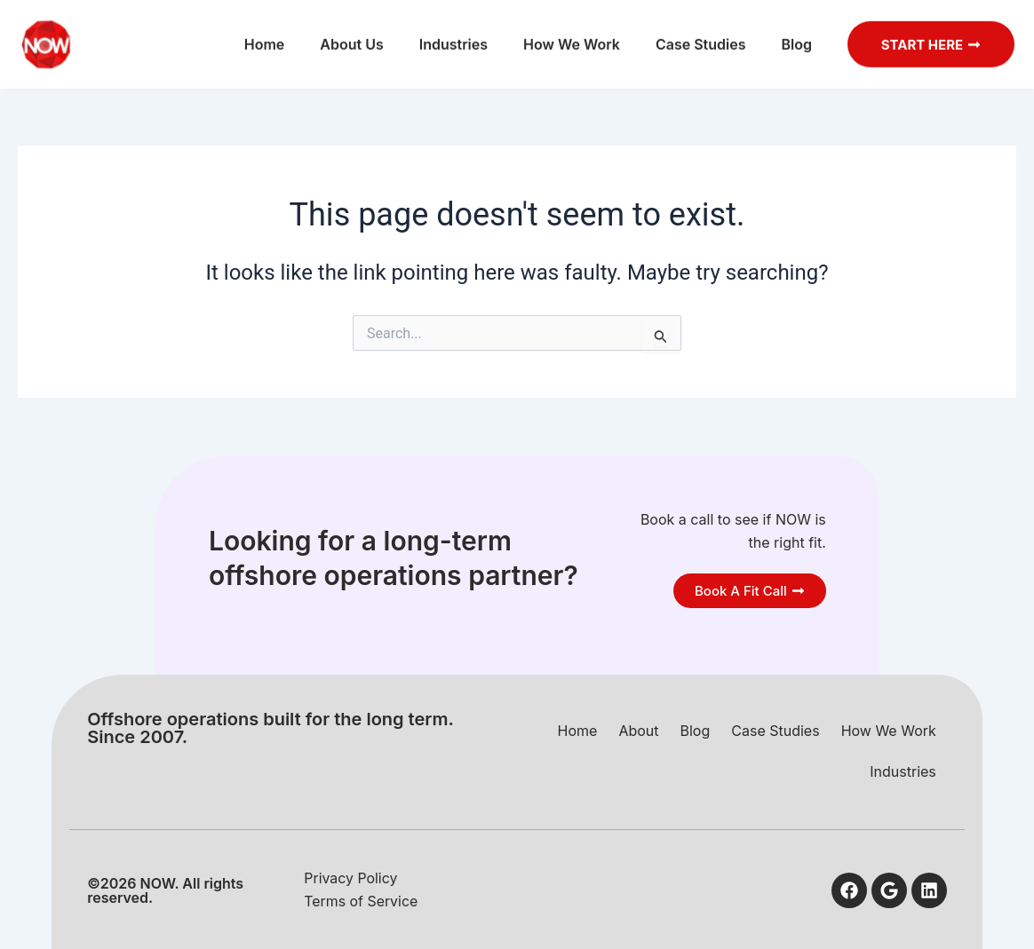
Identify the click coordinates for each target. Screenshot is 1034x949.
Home (261, 34)
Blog (792, 34)
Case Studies (697, 34)
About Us (347, 34)
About (638, 730)
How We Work (568, 34)
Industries (449, 34)
